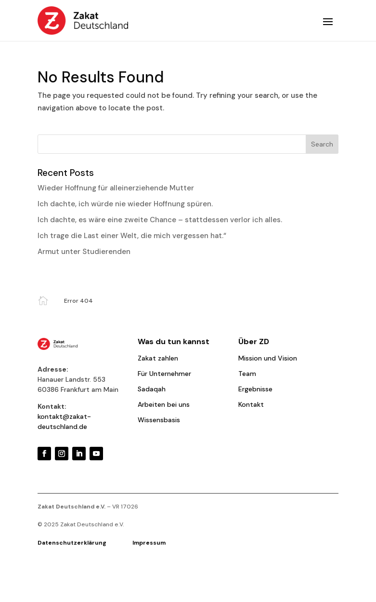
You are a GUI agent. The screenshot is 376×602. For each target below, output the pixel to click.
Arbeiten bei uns (164, 404)
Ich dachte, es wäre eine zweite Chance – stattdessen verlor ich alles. (160, 220)
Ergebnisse (255, 389)
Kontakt (251, 404)
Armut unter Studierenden (84, 251)
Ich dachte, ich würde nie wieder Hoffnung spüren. (125, 204)
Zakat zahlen (158, 358)
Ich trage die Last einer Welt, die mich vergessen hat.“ (132, 236)
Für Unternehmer (164, 373)
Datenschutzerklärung (85, 543)
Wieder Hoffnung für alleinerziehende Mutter (116, 188)
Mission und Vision (267, 358)
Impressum (149, 543)
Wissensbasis (159, 419)
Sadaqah (152, 389)
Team (247, 373)
